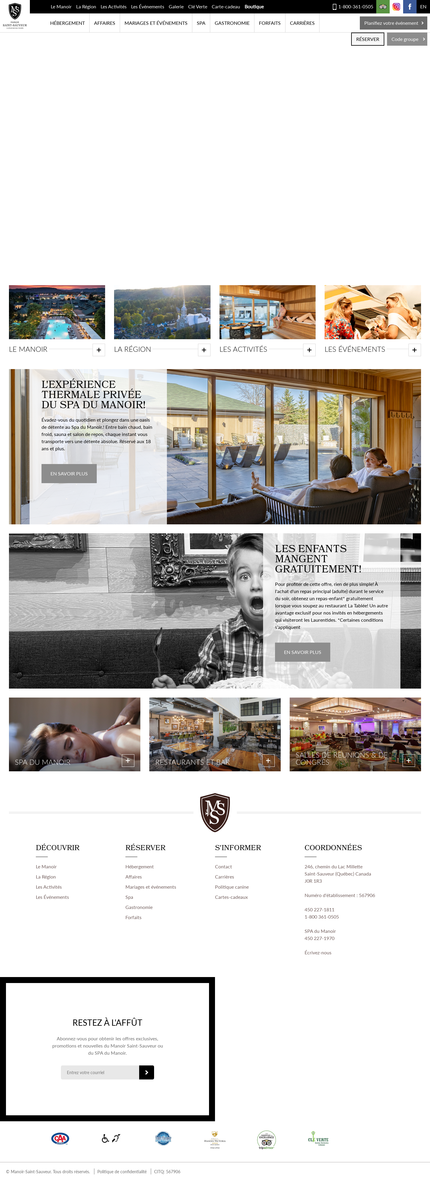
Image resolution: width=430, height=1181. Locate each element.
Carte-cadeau (226, 6)
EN (423, 6)
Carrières (302, 22)
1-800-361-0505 (355, 6)
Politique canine (232, 887)
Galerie (176, 6)
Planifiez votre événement (391, 22)
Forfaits (270, 22)
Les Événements (147, 6)
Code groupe (404, 39)
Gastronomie (232, 22)
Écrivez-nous (318, 952)
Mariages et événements (156, 22)
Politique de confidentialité (122, 1172)
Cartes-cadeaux (231, 897)
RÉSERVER (367, 39)
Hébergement (67, 22)
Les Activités (114, 6)
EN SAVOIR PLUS (69, 473)
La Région (86, 6)
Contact (223, 866)
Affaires (104, 22)
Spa (129, 897)
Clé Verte (197, 6)
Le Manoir (61, 6)
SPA (201, 22)
